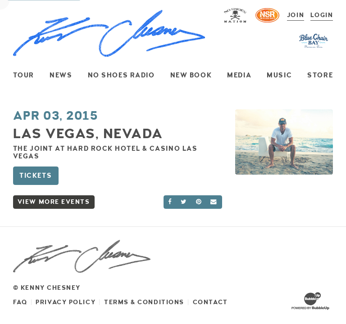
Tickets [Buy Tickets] (35, 175)
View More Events (54, 202)
